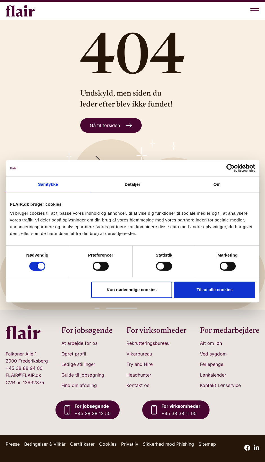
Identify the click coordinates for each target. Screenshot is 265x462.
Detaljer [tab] (133, 184)
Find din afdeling (79, 385)
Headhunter (138, 375)
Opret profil (73, 354)
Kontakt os (137, 385)
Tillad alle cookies (215, 289)
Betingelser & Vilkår (45, 444)
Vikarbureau (139, 354)
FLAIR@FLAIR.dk (23, 375)
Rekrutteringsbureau (148, 343)
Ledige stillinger (78, 364)
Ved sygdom (213, 354)
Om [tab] (217, 184)
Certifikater (82, 444)
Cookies (108, 444)
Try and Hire (139, 364)
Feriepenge (211, 364)
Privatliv (129, 444)
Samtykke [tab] (48, 184)
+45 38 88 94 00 (24, 368)
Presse (13, 444)
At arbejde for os (79, 343)
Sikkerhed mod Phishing (168, 444)
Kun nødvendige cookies (132, 289)
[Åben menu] (255, 11)
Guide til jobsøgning (82, 375)
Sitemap (207, 444)
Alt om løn (211, 343)
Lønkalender (213, 375)
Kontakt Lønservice (220, 385)
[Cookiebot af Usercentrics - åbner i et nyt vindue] (230, 168)
